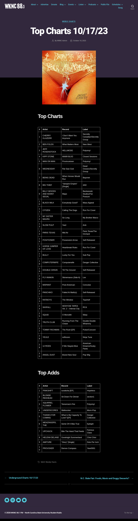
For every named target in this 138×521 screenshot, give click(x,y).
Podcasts (105, 6)
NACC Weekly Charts (48, 465)
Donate (67, 6)
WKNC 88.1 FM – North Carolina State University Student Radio (37, 515)
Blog (75, 6)
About (46, 6)
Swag (120, 9)
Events (84, 6)
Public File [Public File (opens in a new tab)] (118, 6)
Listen (94, 6)
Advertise (58, 6)
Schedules (109, 9)
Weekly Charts (69, 24)
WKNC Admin (62, 43)
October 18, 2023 (79, 43)
